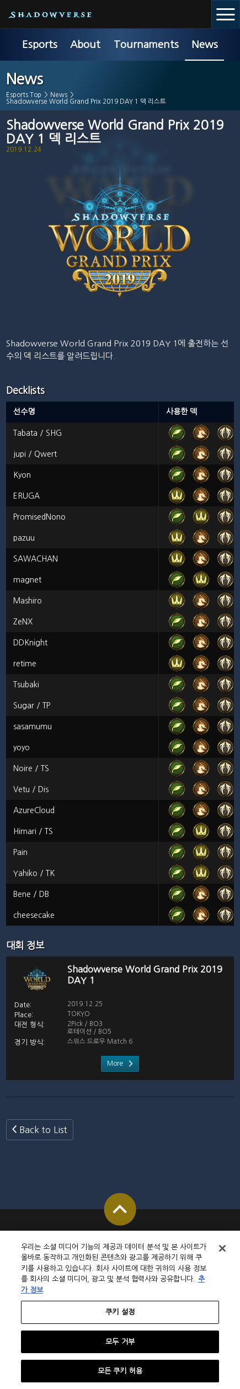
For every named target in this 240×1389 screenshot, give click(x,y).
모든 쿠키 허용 (120, 1376)
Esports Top (23, 95)
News (204, 44)
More (115, 1063)
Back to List (43, 1129)
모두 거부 (120, 1347)
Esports (39, 44)
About (85, 44)
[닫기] (222, 1254)
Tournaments (146, 44)
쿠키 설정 (120, 1318)
